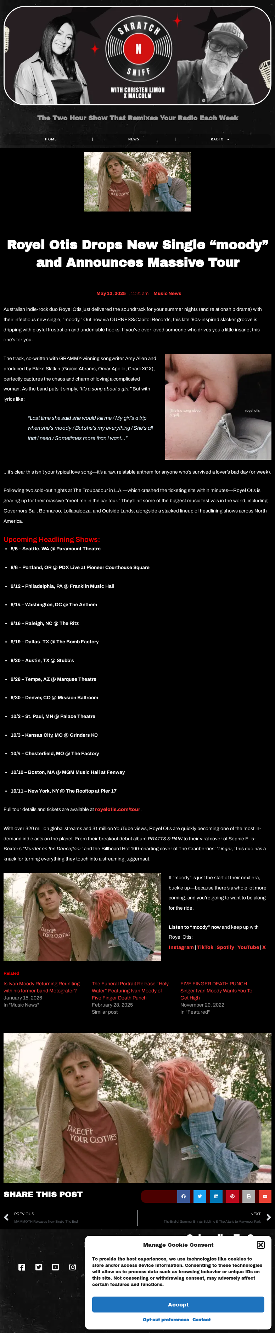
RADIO (220, 139)
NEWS (134, 139)
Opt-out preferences (166, 1319)
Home (51, 139)
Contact (201, 1319)
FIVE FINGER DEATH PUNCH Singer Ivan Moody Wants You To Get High (216, 991)
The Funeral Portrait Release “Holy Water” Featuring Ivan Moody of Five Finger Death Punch (130, 991)
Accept (178, 1305)
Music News (167, 293)
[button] (260, 1244)
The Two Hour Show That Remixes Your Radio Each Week (137, 118)
